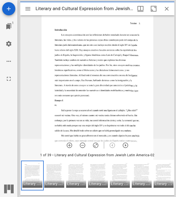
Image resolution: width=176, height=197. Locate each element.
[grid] (97, 177)
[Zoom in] (69, 145)
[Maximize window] (153, 8)
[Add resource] (8, 8)
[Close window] (166, 8)
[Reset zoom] (95, 145)
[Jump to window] (8, 26)
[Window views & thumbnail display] (140, 8)
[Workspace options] (8, 61)
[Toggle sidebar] (27, 8)
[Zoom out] (82, 145)
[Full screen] (8, 78)
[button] (32, 175)
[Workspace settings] (8, 43)
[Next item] (125, 145)
